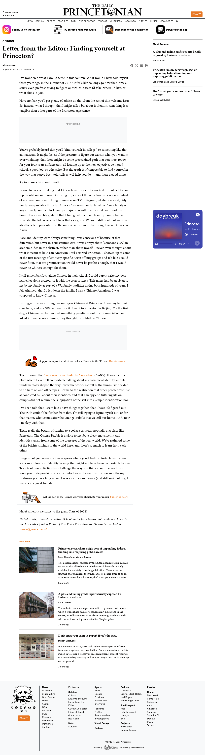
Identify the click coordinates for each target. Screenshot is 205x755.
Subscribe (152, 702)
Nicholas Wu (9, 65)
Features (99, 708)
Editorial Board (76, 711)
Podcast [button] (102, 21)
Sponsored (167, 21)
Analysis (46, 727)
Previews (99, 697)
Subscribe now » (119, 497)
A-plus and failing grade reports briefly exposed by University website (177, 53)
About (150, 705)
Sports (98, 687)
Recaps (98, 693)
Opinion (72, 692)
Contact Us (153, 698)
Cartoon (99, 728)
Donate (196, 14)
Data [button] (73, 21)
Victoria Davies (177, 81)
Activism (46, 710)
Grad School (48, 697)
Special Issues (128, 729)
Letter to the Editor (78, 698)
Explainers (73, 687)
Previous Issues (10, 11)
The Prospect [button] (87, 21)
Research (47, 717)
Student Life (48, 693)
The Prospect (128, 705)
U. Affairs (47, 690)
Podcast (125, 687)
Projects (125, 723)
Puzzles (142, 21)
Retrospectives (102, 715)
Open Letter (74, 715)
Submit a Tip (153, 715)
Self (123, 718)
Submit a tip (8, 15)
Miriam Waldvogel (161, 99)
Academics (47, 720)
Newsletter (126, 726)
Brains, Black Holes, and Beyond (131, 695)
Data (70, 723)
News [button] (30, 21)
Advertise (152, 708)
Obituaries (47, 723)
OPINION (8, 41)
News (45, 687)
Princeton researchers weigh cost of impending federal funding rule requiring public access (175, 73)
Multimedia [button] (116, 21)
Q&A (44, 707)
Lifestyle (125, 715)
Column (72, 695)
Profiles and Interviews (101, 702)
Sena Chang (159, 81)
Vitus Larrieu (159, 60)
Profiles (98, 711)
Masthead (152, 695)
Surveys (72, 726)
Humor (154, 21)
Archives (130, 21)
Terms (150, 725)
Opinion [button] (39, 21)
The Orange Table (130, 700)
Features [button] (63, 21)
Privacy (150, 721)
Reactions (73, 718)
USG (44, 713)
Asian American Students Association (68, 375)
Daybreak (126, 690)
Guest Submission (77, 708)
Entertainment (128, 711)
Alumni (45, 703)
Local (45, 700)
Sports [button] (51, 21)
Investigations (102, 718)
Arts (123, 708)
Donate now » (117, 361)
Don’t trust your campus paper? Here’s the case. (176, 93)
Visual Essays (102, 723)
